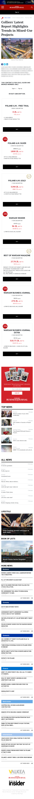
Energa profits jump (7, 691)
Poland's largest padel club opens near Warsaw (16, 757)
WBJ (31, 17)
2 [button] (4, 561)
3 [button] (5, 561)
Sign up (20, 88)
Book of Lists (8, 538)
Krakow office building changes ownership (15, 712)
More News (6, 565)
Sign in (17, 12)
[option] (17, 2)
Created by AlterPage (17, 793)
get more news (26, 598)
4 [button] (6, 561)
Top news (6, 406)
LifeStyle (5, 528)
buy (17, 129)
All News (6, 459)
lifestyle (6, 511)
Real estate (7, 17)
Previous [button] (26, 533)
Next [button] (30, 533)
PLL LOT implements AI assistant (11, 580)
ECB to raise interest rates (10, 607)
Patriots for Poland (7, 658)
